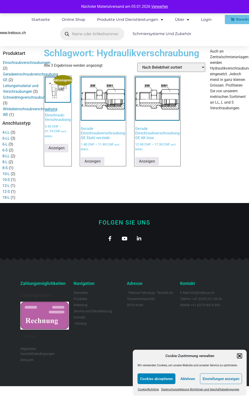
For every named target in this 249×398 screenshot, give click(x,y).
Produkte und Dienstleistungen (130, 19)
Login (206, 19)
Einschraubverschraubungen (26, 62)
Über (182, 19)
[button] (239, 356)
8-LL (6, 156)
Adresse (134, 284)
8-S (5, 168)
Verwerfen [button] (159, 6)
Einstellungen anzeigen (221, 379)
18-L (6, 197)
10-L (6, 174)
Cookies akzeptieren (156, 379)
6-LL (6, 138)
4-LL (6, 132)
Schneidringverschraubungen (27, 97)
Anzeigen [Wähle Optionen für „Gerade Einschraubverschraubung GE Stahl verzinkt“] (92, 161)
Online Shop (73, 19)
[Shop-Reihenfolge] (171, 67)
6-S (5, 150)
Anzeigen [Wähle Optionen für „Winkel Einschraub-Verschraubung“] (57, 148)
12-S (6, 191)
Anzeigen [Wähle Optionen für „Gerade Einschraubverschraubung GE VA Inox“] (147, 161)
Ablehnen (187, 379)
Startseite (40, 19)
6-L (5, 144)
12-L (6, 185)
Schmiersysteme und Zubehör (162, 33)
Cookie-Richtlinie (148, 389)
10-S (6, 179)
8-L (5, 162)
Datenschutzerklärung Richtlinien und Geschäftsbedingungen (200, 389)
